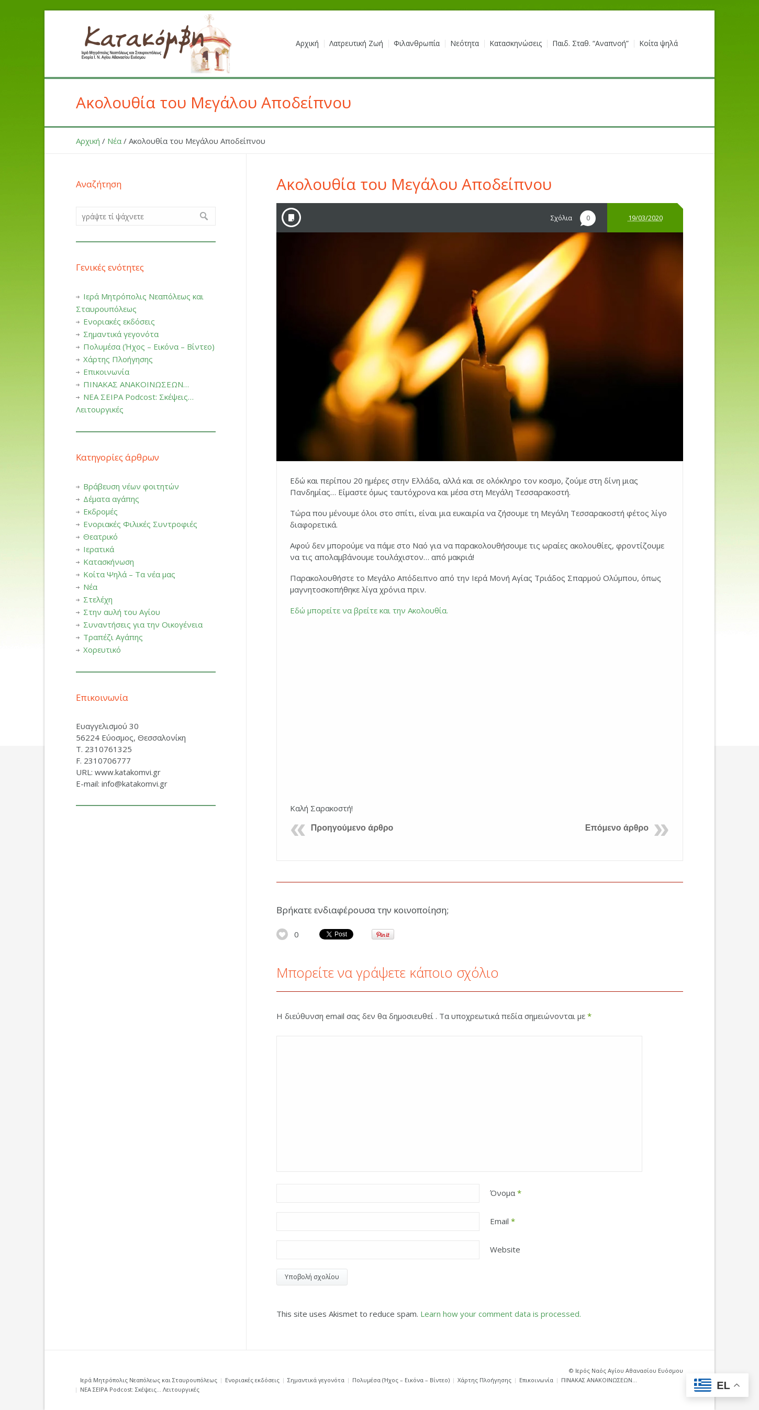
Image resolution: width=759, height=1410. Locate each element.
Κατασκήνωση (108, 561)
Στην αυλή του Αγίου (121, 612)
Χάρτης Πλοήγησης (118, 359)
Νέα (114, 141)
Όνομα (505, 1193)
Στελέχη (98, 599)
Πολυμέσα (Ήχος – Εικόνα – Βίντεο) (149, 346)
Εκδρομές (100, 511)
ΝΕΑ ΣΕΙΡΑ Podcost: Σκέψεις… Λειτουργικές (139, 1389)
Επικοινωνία (106, 371)
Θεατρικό (100, 536)
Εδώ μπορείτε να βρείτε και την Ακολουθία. (369, 610)
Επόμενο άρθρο (617, 827)
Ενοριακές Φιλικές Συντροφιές (140, 524)
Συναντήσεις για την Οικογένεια (143, 624)
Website (505, 1249)
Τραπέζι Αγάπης (113, 637)
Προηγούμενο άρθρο (352, 827)
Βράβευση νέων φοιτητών (131, 486)
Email (502, 1221)
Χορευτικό (102, 649)
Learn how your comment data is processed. (500, 1313)
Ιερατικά (98, 549)
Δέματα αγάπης (111, 499)
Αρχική (88, 141)
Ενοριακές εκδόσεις (119, 321)
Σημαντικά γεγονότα (121, 334)
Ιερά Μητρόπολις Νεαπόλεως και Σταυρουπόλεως (148, 1380)
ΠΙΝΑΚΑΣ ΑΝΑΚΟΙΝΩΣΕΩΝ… (136, 384)
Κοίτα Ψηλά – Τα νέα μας (129, 574)
